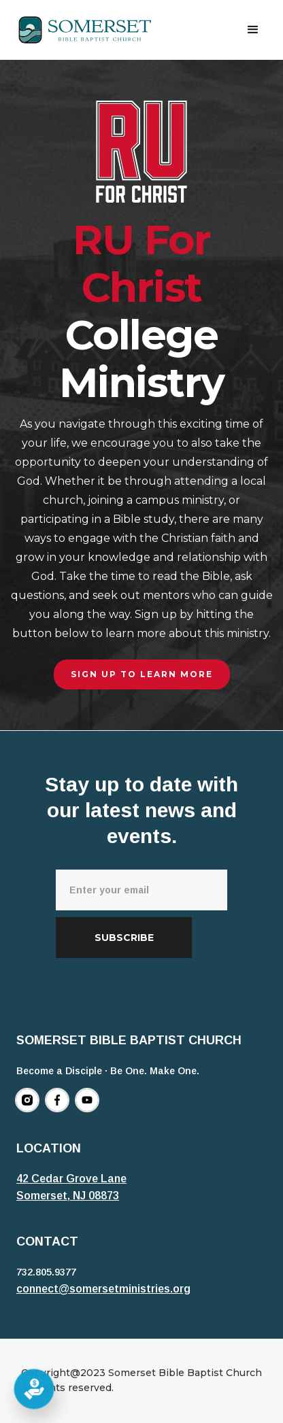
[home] (85, 30)
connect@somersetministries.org (103, 1289)
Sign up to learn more (142, 674)
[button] (253, 30)
